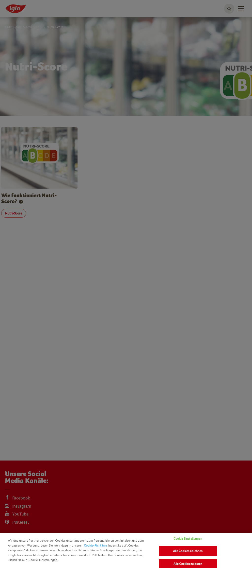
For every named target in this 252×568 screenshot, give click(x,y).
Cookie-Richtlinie (95, 545)
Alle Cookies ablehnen (188, 551)
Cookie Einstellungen (187, 538)
